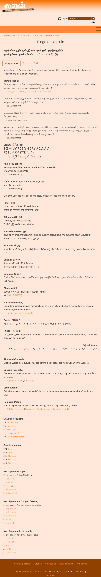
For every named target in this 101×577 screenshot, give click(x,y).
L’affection (10, 430)
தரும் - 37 (10, 482)
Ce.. (10, 449)
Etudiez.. (12, 456)
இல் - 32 (9, 486)
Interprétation (11, 63)
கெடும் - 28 (11, 489)
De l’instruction (13, 422)
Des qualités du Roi (15, 437)
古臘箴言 (16, 295)
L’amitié (10, 426)
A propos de (50, 564)
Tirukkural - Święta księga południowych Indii (47, 409)
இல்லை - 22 (11, 493)
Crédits (38, 564)
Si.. (9, 459)
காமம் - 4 (10, 519)
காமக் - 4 (10, 523)
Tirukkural (27, 313)
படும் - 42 (10, 479)
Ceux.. (11, 452)
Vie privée (82, 564)
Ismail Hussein (13, 313)
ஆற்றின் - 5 (11, 508)
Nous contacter (66, 564)
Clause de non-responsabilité (29, 571)
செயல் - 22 (11, 553)
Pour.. (10, 463)
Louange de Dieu (13, 433)
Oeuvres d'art (30, 63)
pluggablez (50, 575)
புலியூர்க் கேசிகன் (15, 91)
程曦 (8, 295)
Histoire (28, 564)
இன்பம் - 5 (11, 512)
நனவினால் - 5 (12, 516)
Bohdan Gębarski (15, 409)
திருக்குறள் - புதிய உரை (38, 91)
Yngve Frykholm (14, 380)
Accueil (17, 564)
